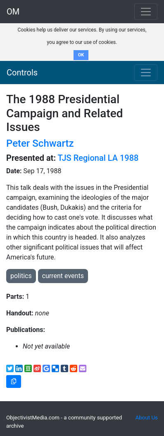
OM (13, 12)
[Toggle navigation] (145, 72)
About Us (146, 417)
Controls (22, 73)
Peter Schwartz (40, 143)
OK (81, 55)
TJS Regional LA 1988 (98, 158)
